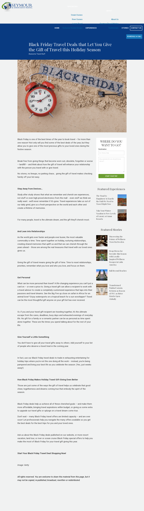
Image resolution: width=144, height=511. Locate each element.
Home (57, 28)
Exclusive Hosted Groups (72, 28)
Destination (102, 149)
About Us (114, 19)
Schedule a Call (134, 36)
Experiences (91, 28)
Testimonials (113, 28)
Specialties (73, 7)
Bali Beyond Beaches (118, 270)
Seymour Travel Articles (109, 24)
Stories (125, 28)
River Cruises (77, 19)
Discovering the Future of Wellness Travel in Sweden (117, 239)
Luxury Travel (77, 24)
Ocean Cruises (76, 15)
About (109, 11)
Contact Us (136, 28)
